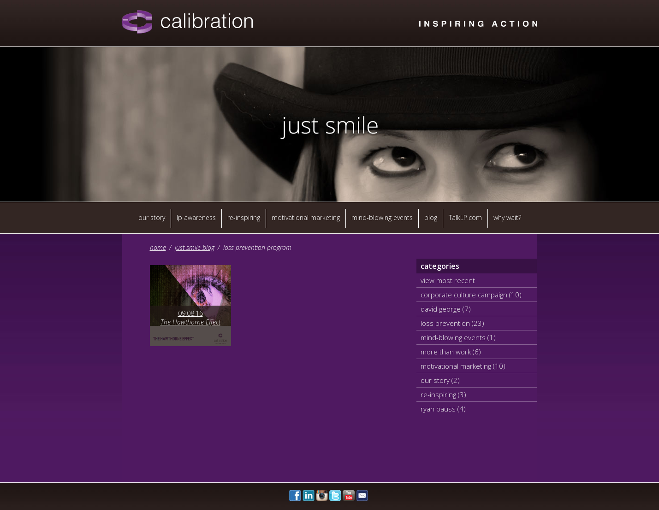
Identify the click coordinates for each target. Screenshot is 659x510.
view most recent (448, 280)
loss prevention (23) (452, 323)
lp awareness (196, 217)
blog (430, 217)
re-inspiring (243, 217)
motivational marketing (306, 217)
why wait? (507, 217)
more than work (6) (451, 351)
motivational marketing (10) (463, 366)
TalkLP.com (465, 217)
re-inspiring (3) (443, 394)
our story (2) (440, 380)
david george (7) (446, 308)
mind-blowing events (382, 217)
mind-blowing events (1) (458, 337)
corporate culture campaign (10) (471, 294)
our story (151, 217)
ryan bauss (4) (443, 408)
